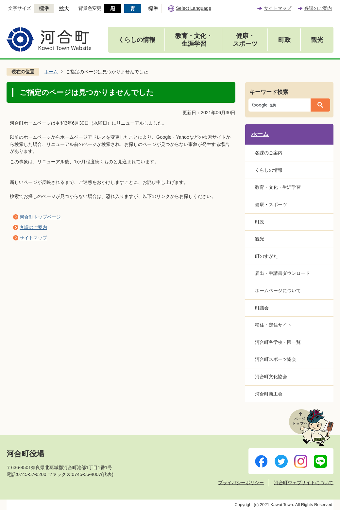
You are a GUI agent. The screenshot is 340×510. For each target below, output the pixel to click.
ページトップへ (311, 427)
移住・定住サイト (273, 324)
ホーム (51, 71)
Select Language (193, 8)
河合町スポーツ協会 (275, 359)
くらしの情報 (136, 39)
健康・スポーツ (245, 39)
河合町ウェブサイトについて (303, 482)
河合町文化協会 (271, 376)
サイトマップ (277, 8)
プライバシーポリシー (241, 482)
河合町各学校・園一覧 (278, 342)
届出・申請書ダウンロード (282, 273)
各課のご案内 (318, 8)
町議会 (262, 307)
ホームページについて (278, 290)
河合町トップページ (40, 217)
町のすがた (266, 256)
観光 (317, 39)
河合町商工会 (268, 393)
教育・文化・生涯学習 (193, 39)
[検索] (281, 105)
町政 (284, 39)
